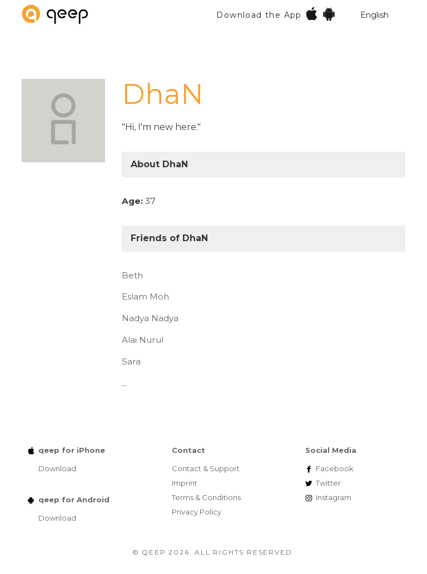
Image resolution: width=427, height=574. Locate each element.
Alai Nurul (142, 340)
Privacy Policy (196, 511)
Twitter (328, 482)
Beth (132, 275)
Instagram (333, 497)
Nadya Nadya (150, 318)
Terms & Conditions (206, 497)
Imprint (184, 482)
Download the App (276, 13)
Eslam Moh (145, 296)
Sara (131, 361)
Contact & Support (206, 468)
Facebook (335, 468)
